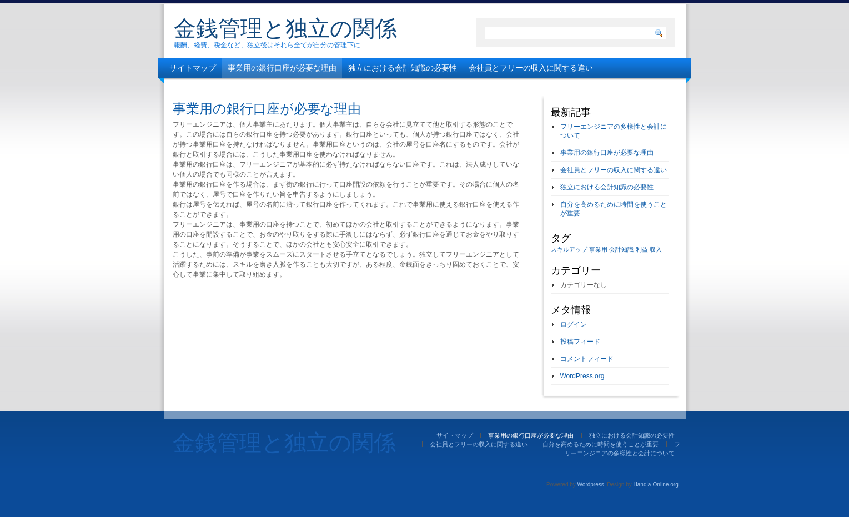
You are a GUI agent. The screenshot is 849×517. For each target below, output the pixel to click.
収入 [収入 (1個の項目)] (656, 249)
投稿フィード (580, 341)
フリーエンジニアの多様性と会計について (402, 87)
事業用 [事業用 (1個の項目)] (598, 249)
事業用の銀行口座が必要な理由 (282, 67)
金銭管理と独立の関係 (285, 28)
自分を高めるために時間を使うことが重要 (243, 87)
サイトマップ (192, 67)
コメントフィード (587, 359)
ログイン (573, 324)
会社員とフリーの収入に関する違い (531, 67)
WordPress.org (582, 376)
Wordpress (590, 484)
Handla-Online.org (656, 484)
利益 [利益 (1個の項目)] (642, 249)
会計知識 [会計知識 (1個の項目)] (621, 249)
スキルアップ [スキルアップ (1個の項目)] (569, 249)
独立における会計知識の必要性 (402, 67)
